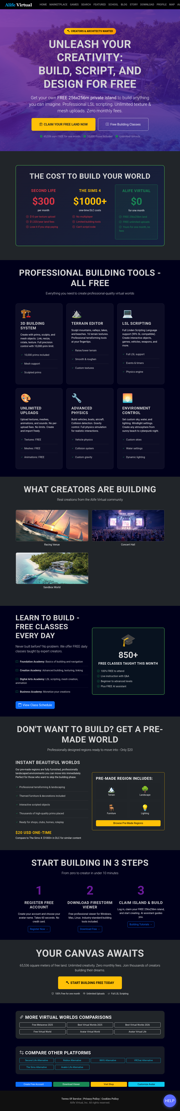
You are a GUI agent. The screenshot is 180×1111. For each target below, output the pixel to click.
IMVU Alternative (107, 1060)
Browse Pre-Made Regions (128, 823)
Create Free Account (34, 1084)
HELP (170, 1101)
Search (86, 4)
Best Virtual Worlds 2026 (137, 1025)
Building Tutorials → (141, 924)
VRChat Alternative (143, 1060)
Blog (124, 4)
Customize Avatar (146, 1084)
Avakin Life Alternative (72, 1067)
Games (74, 4)
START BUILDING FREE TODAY (90, 983)
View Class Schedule (35, 705)
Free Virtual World (42, 1031)
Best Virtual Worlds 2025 (90, 1025)
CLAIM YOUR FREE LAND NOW (63, 124)
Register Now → (39, 929)
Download (147, 4)
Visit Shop (109, 1084)
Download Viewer (71, 1084)
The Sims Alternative (36, 1067)
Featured (99, 4)
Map (172, 4)
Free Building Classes (123, 124)
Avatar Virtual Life (137, 1031)
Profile (162, 4)
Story (134, 4)
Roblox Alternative (72, 1060)
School (113, 4)
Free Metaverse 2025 (42, 1025)
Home (43, 4)
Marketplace (58, 4)
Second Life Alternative (36, 1060)
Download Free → (90, 929)
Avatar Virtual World (90, 1031)
